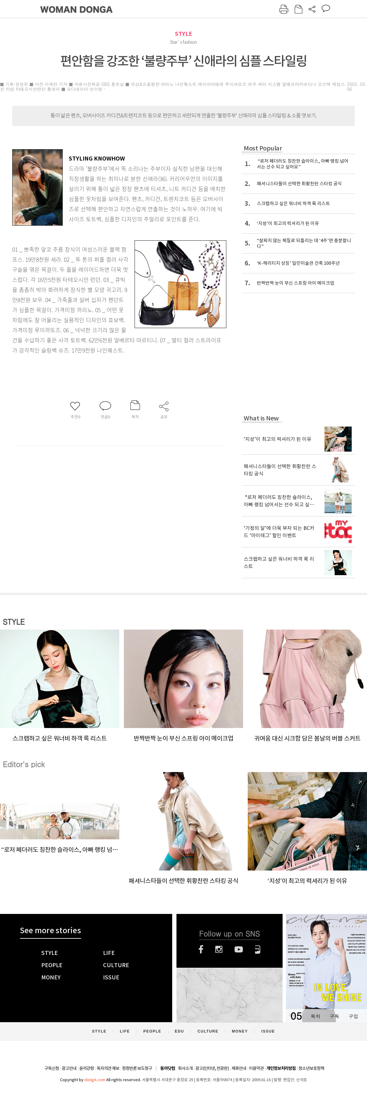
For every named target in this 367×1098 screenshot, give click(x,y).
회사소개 (185, 1068)
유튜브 (239, 949)
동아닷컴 (167, 1068)
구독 (334, 1016)
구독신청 (51, 1068)
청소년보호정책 (311, 1068)
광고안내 (69, 1068)
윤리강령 (86, 1068)
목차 (315, 1016)
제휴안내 (239, 1068)
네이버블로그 (257, 949)
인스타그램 (218, 949)
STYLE (183, 33)
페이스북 (201, 949)
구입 (353, 1016)
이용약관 (256, 1068)
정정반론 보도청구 (137, 1068)
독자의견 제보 (108, 1068)
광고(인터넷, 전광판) (212, 1068)
